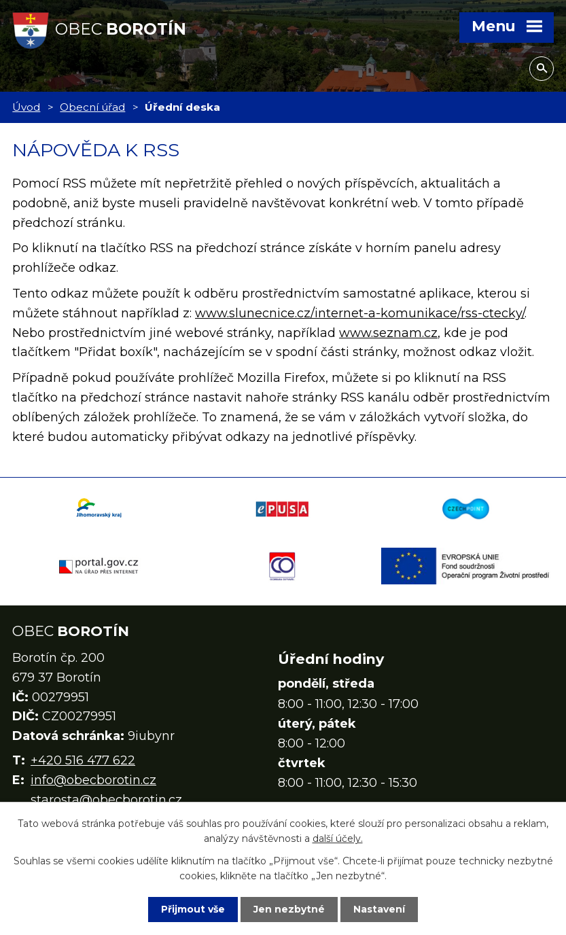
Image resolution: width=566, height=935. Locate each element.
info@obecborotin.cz (93, 780)
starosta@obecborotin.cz (106, 799)
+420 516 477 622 (83, 760)
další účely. (338, 838)
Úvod (26, 107)
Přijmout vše (193, 909)
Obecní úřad (92, 107)
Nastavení (379, 909)
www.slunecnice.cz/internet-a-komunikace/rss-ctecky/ (360, 313)
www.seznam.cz (388, 332)
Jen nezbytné (289, 909)
